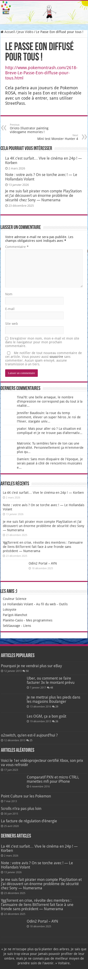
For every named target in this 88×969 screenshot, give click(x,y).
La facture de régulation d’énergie (29, 821)
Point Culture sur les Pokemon (26, 796)
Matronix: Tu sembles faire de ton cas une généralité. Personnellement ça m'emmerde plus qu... (50, 447)
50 (27, 671)
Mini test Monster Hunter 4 (54, 137)
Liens (27, 626)
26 (56, 721)
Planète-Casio (13, 620)
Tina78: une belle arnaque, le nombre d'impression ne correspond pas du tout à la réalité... (49, 401)
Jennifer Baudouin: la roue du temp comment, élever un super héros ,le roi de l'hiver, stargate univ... (49, 417)
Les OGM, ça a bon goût (46, 716)
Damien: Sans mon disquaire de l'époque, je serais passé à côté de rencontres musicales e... (50, 463)
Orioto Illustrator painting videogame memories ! (34, 128)
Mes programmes (39, 620)
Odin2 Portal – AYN (43, 563)
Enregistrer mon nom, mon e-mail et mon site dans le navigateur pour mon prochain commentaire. (42, 342)
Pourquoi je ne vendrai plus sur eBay (31, 666)
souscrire (56, 357)
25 (31, 740)
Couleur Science (15, 599)
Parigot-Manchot (15, 615)
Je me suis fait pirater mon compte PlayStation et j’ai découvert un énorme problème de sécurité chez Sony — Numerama (43, 195)
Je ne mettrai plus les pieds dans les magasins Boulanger (53, 699)
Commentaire (17, 247)
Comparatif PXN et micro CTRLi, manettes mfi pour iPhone (53, 779)
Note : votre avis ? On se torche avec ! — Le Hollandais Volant (37, 865)
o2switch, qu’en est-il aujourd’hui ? (29, 735)
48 (51, 687)
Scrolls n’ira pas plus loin (21, 808)
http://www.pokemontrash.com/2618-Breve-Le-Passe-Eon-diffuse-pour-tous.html (41, 72)
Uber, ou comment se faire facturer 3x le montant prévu (50, 680)
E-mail (10, 309)
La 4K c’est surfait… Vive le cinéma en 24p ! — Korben (43, 492)
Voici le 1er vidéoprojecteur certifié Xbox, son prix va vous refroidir (42, 762)
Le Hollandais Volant (18, 604)
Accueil (7, 32)
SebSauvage (11, 626)
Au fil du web (46, 604)
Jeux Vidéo (25, 32)
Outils (63, 604)
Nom (8, 294)
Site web (11, 323)
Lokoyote (9, 609)
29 (56, 706)
